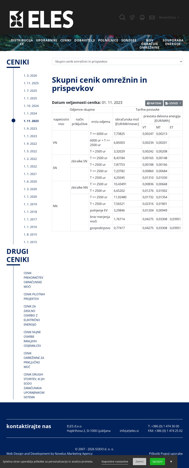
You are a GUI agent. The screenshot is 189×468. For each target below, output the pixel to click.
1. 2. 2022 (30, 159)
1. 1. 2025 (30, 98)
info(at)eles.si (129, 431)
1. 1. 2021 (30, 174)
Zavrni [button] (140, 461)
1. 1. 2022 (30, 166)
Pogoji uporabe (172, 454)
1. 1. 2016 (30, 227)
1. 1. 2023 (30, 136)
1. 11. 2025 (31, 83)
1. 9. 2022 (30, 143)
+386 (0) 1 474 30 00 (165, 426)
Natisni (154, 103)
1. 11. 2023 (31, 121)
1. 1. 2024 (30, 113)
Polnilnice (108, 40)
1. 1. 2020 (30, 196)
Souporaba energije (173, 42)
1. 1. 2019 (30, 204)
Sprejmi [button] (157, 461)
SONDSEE (129, 40)
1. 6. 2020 (30, 181)
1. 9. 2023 (30, 128)
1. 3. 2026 (30, 75)
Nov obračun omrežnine (150, 44)
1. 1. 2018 (30, 212)
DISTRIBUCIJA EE (22, 42)
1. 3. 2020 (30, 189)
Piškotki (154, 454)
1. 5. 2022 (30, 151)
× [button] (171, 461)
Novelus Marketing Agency (74, 454)
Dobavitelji (84, 40)
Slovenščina (167, 17)
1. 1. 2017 (30, 219)
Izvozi (172, 103)
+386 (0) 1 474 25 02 (169, 431)
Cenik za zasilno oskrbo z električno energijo (32, 315)
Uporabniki (46, 40)
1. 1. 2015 (30, 242)
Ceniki (65, 40)
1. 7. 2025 (30, 91)
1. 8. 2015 (30, 234)
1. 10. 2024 (31, 106)
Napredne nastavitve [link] (115, 461)
